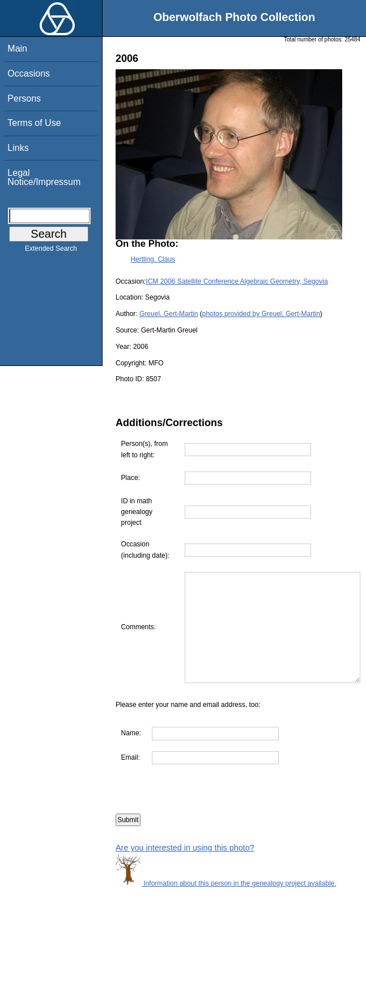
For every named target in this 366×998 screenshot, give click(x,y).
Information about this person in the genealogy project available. (226, 905)
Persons (24, 98)
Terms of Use (34, 123)
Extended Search (51, 250)
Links (17, 148)
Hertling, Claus (152, 259)
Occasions (28, 73)
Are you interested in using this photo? (185, 869)
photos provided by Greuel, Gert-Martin (261, 314)
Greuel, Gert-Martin (168, 314)
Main (17, 48)
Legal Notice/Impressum (43, 177)
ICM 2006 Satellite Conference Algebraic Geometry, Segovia (236, 281)
